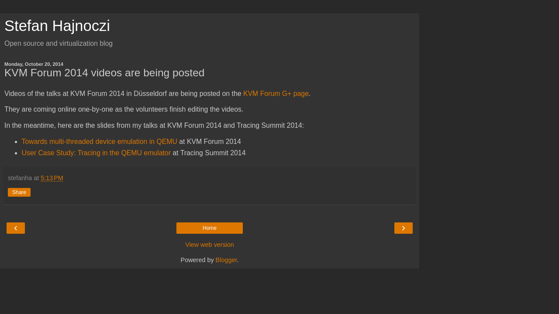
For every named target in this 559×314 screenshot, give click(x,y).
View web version (209, 244)
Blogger (226, 259)
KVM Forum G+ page (276, 93)
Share (19, 192)
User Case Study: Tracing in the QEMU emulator (96, 153)
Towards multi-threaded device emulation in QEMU (99, 141)
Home (210, 228)
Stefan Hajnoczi (57, 25)
